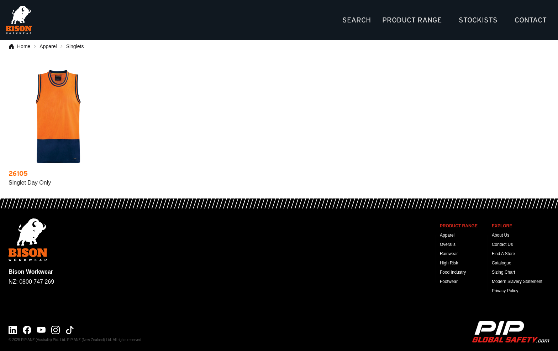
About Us (500, 235)
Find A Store (503, 253)
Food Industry (453, 272)
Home (19, 46)
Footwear (449, 281)
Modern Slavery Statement (517, 281)
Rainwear (449, 253)
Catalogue (501, 262)
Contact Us (502, 244)
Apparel (48, 46)
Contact (531, 20)
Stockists (478, 20)
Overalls (448, 244)
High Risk (449, 262)
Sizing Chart (503, 272)
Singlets (75, 46)
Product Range (412, 20)
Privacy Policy (505, 290)
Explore (502, 225)
